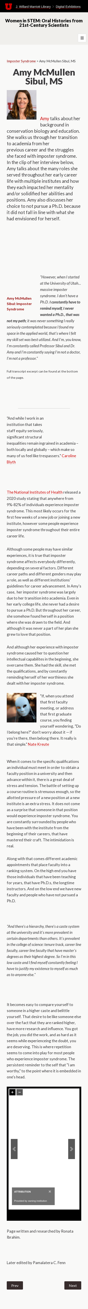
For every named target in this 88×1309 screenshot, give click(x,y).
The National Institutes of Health (35, 492)
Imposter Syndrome (21, 61)
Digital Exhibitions (68, 6)
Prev (14, 1285)
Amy (44, 118)
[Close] (50, 1191)
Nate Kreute (38, 744)
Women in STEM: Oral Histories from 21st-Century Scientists (44, 23)
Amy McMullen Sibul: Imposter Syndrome (19, 303)
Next (73, 1285)
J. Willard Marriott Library (33, 6)
